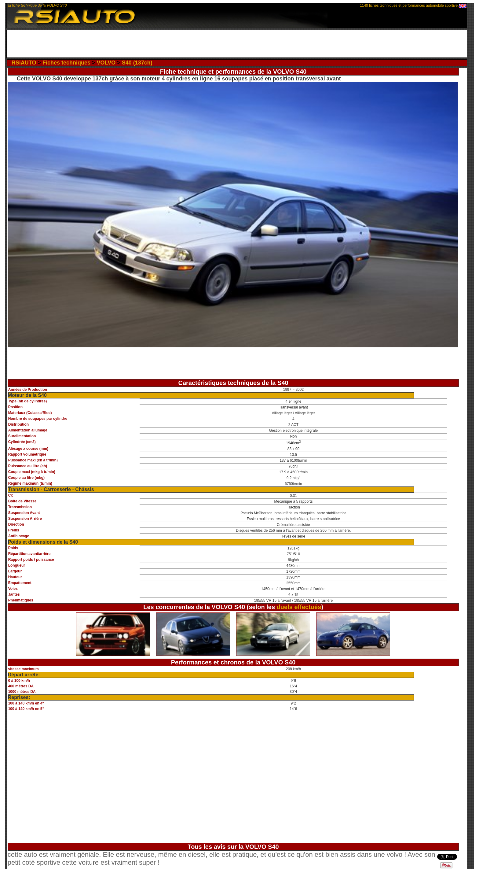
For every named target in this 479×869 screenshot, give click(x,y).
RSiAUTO (24, 63)
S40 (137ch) (137, 63)
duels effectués (299, 607)
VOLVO (106, 63)
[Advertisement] (236, 43)
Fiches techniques (66, 63)
